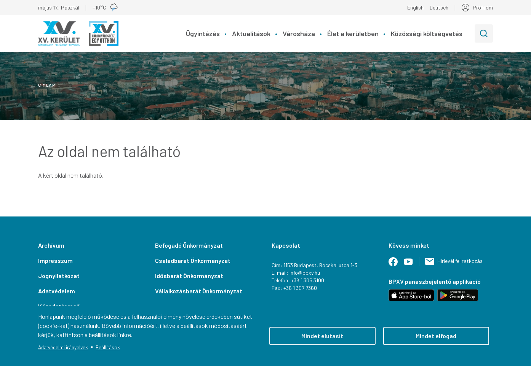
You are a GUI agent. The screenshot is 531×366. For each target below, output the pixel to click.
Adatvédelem (56, 290)
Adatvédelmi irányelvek (63, 347)
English (415, 7)
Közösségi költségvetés (426, 33)
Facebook (396, 264)
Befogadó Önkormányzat (189, 245)
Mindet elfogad (436, 335)
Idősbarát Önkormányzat (189, 275)
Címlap (46, 85)
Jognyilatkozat (59, 275)
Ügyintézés (203, 33)
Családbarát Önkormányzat (192, 260)
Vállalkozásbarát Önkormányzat (198, 290)
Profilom (483, 7)
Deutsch (439, 7)
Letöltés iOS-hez (411, 295)
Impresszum (55, 260)
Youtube (411, 264)
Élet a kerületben (353, 33)
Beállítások (108, 347)
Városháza (299, 33)
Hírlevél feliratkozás (460, 261)
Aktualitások (251, 33)
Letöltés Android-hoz (457, 295)
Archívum (51, 245)
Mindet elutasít (322, 335)
